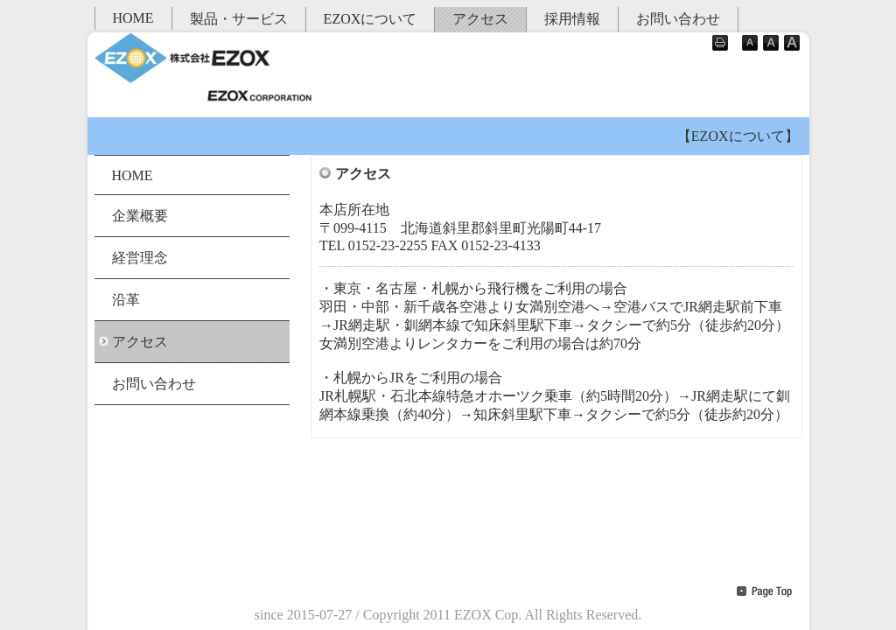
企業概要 (140, 215)
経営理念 (140, 257)
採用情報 (572, 18)
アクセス (480, 18)
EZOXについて (370, 18)
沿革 (126, 299)
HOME (133, 17)
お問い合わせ (678, 18)
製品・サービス (239, 18)
